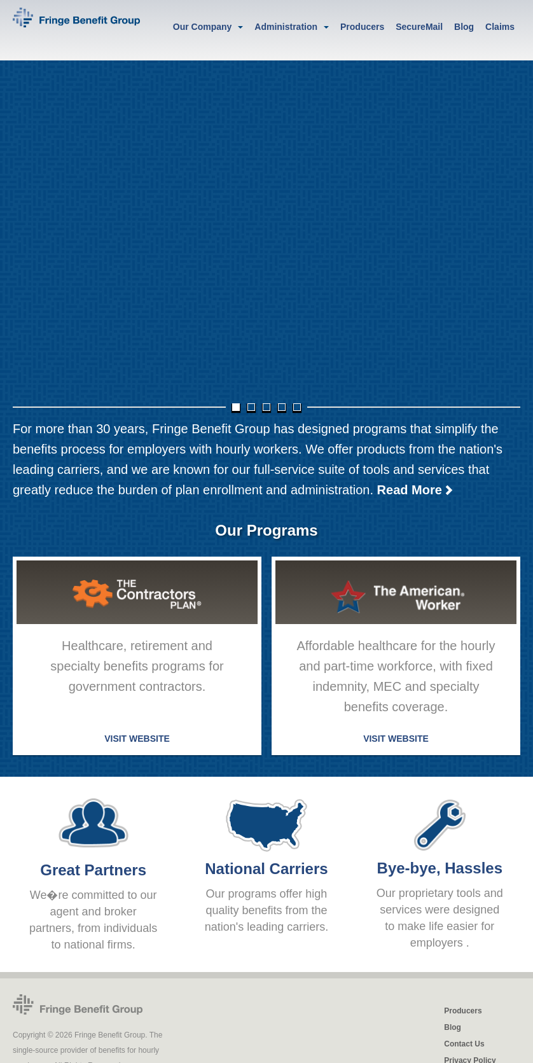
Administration (285, 27)
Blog (464, 27)
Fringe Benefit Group (77, 1000)
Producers (362, 27)
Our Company (202, 27)
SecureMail (419, 27)
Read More (415, 486)
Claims (500, 27)
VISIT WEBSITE (137, 735)
